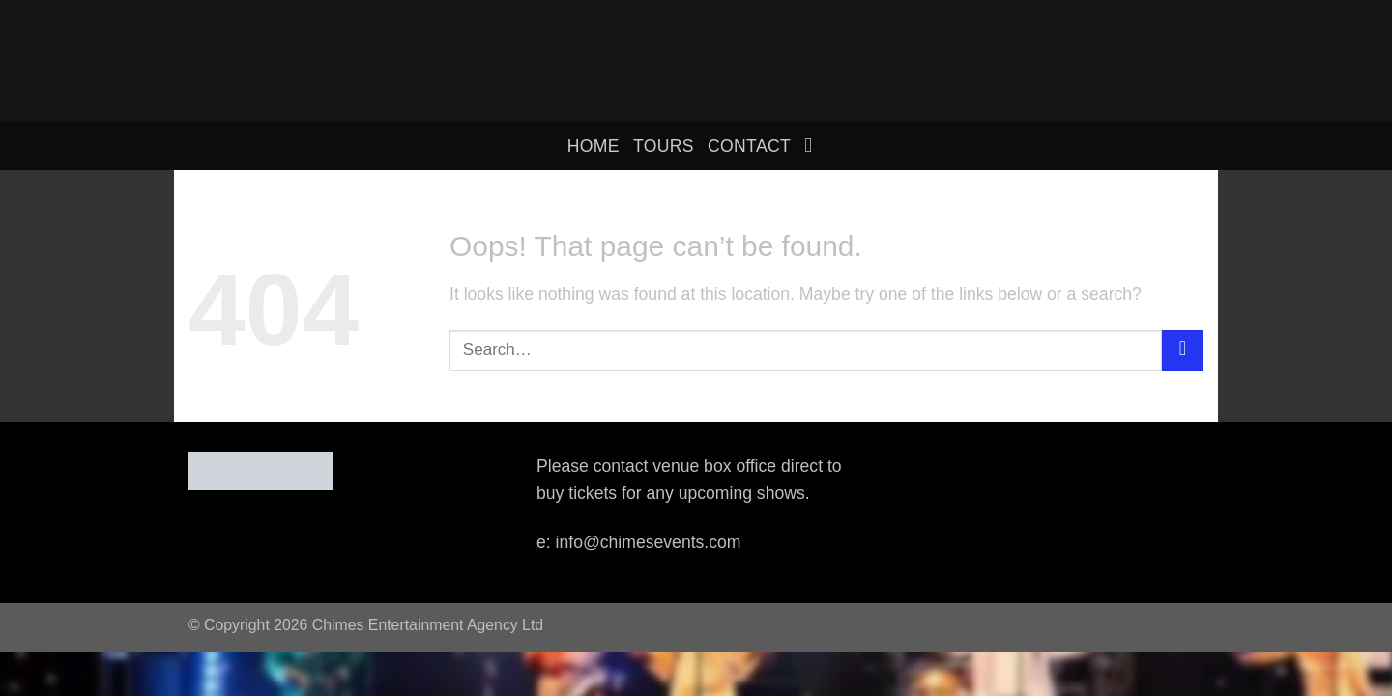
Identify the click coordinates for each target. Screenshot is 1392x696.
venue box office (714, 466)
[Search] (814, 145)
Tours (663, 146)
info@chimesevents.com (648, 542)
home (593, 146)
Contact (749, 146)
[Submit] (1183, 350)
